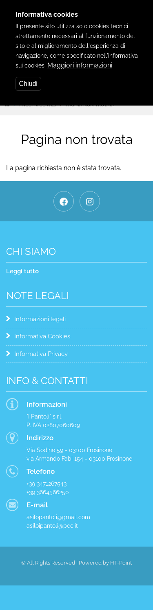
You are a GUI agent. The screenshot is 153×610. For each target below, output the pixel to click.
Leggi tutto (22, 271)
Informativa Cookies (42, 336)
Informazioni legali (40, 319)
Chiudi (28, 77)
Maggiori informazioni (79, 59)
